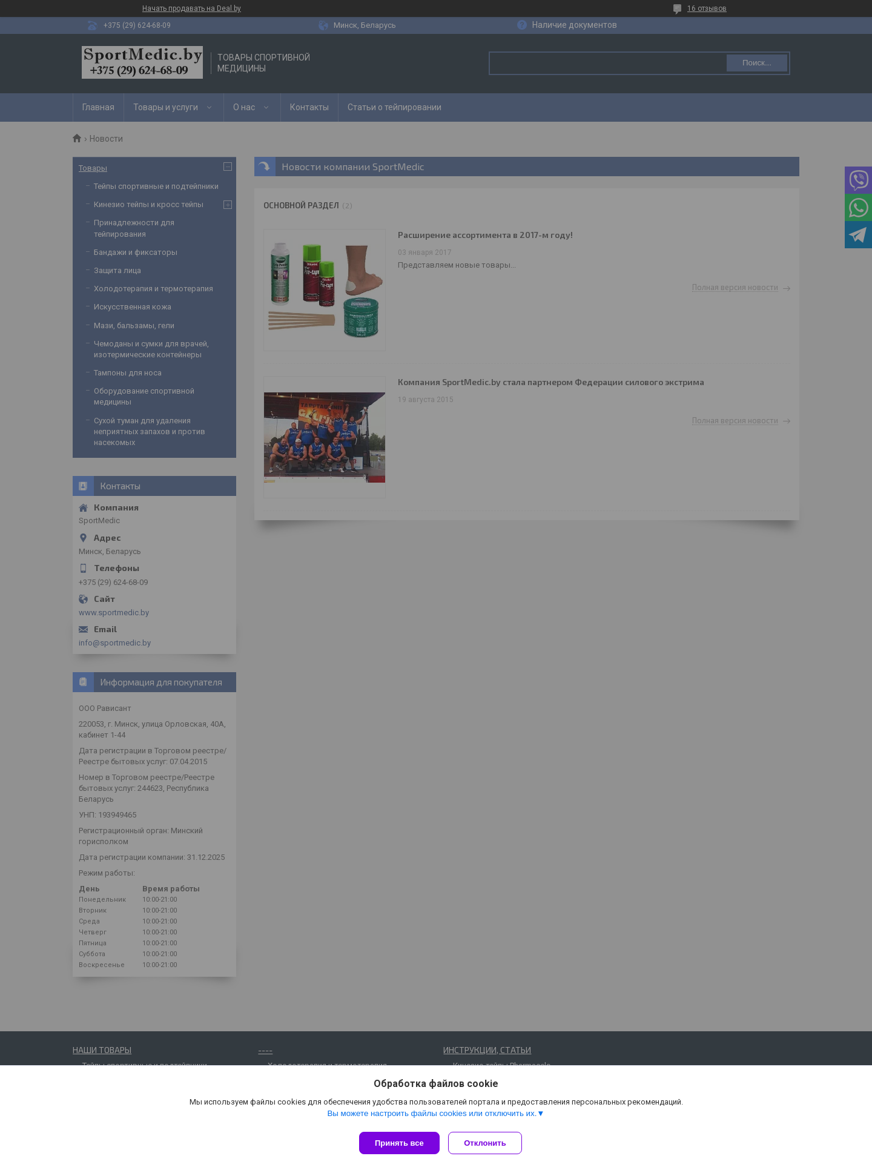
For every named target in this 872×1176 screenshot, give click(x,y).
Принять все (399, 1143)
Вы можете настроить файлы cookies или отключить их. (432, 1116)
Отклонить (488, 1143)
